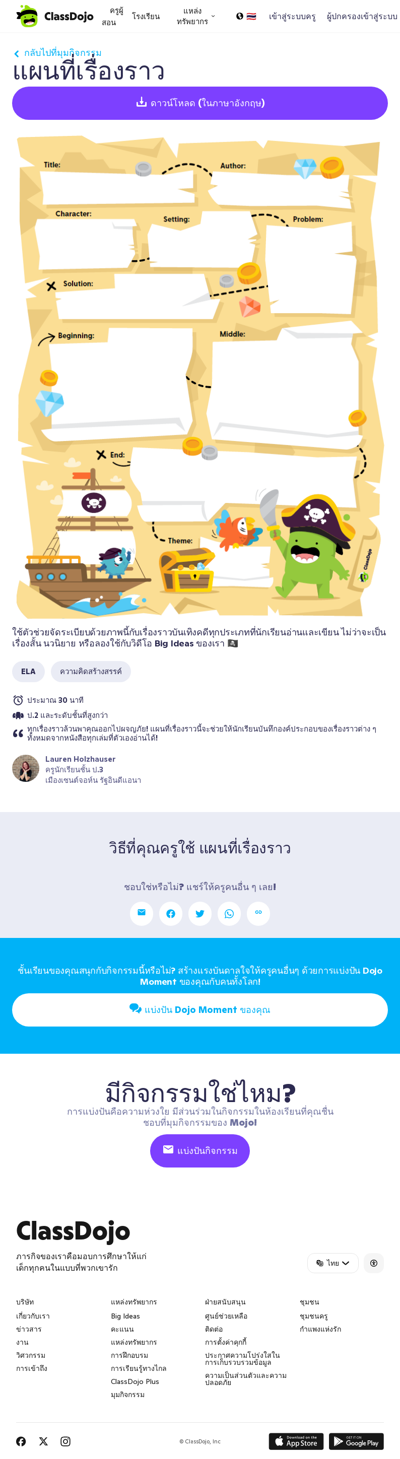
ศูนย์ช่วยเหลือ (226, 1316)
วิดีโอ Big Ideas (162, 643)
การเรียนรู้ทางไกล (139, 1368)
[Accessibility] (374, 1263)
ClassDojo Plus (135, 1381)
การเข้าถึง (31, 1368)
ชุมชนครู (314, 1316)
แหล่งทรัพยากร (134, 1342)
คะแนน (122, 1329)
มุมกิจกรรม (128, 1394)
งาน (22, 1342)
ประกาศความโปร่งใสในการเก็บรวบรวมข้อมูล (242, 1359)
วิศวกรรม (30, 1355)
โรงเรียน (146, 16)
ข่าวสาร (29, 1329)
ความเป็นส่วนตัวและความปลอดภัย (246, 1379)
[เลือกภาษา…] (245, 16)
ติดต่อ (214, 1329)
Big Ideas (125, 1316)
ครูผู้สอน (112, 16)
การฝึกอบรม (129, 1355)
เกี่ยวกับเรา (33, 1316)
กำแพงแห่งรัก (320, 1329)
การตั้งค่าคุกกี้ (225, 1342)
